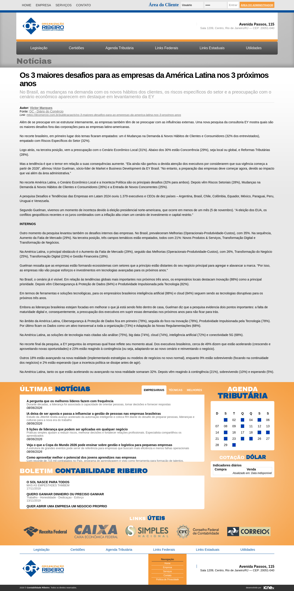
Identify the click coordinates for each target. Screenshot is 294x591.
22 (225, 438)
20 (268, 432)
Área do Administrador (257, 5)
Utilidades (254, 48)
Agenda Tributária (119, 48)
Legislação (38, 48)
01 (225, 420)
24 (242, 438)
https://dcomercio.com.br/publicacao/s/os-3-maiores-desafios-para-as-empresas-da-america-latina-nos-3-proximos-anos (104, 115)
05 (259, 420)
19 (259, 432)
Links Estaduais (212, 48)
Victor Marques (41, 108)
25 (251, 438)
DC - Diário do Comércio (46, 111)
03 (242, 420)
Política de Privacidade (167, 579)
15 (225, 432)
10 (242, 426)
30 (234, 445)
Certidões (76, 48)
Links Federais (166, 48)
